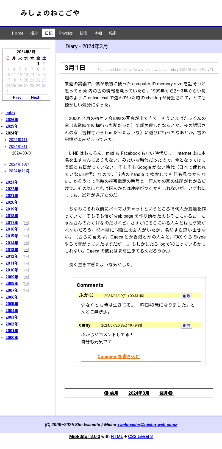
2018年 (11, 216)
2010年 (11, 270)
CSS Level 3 (140, 436)
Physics (66, 33)
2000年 (11, 337)
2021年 (11, 195)
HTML (117, 436)
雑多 (112, 33)
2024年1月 (18, 139)
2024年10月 (19, 164)
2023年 (11, 182)
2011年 (11, 263)
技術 (83, 33)
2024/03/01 (22, 153)
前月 (111, 393)
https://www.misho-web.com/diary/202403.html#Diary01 (168, 70)
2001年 (11, 331)
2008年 (11, 283)
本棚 (98, 33)
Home (17, 33)
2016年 (11, 229)
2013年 (11, 250)
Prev (17, 97)
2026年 (11, 119)
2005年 (11, 304)
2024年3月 (18, 146)
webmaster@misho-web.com (147, 424)
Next (35, 97)
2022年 (11, 189)
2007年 (11, 290)
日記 (48, 33)
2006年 (11, 297)
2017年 (11, 222)
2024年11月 (19, 171)
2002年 (11, 324)
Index (10, 113)
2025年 (11, 126)
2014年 (11, 243)
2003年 (11, 317)
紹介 (34, 33)
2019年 (11, 209)
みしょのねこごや (51, 13)
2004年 (11, 310)
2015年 (11, 236)
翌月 (166, 393)
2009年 (11, 277)
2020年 (11, 202)
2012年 (11, 256)
